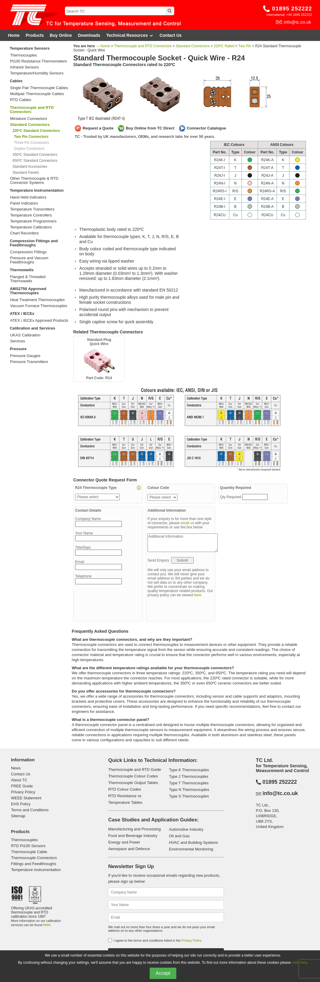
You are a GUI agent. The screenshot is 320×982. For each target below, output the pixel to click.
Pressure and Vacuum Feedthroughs (29, 260)
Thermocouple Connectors (34, 858)
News (16, 768)
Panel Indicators (24, 203)
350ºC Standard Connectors (35, 155)
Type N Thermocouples (189, 789)
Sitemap (18, 816)
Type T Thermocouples (188, 783)
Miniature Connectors (28, 119)
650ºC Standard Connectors (35, 160)
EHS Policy (21, 804)
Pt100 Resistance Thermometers (38, 61)
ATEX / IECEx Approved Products (39, 320)
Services (17, 341)
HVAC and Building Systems (193, 842)
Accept (163, 973)
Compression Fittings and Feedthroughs (34, 243)
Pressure (18, 349)
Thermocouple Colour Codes (133, 776)
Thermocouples (23, 55)
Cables (16, 81)
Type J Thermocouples (188, 776)
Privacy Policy (23, 792)
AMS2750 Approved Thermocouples (28, 290)
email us (187, 523)
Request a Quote (98, 128)
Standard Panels (26, 172)
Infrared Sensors (24, 67)
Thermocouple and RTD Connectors (32, 109)
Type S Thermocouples (189, 796)
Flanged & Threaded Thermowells (28, 279)
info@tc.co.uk (297, 22)
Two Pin (244, 46)
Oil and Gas (179, 836)
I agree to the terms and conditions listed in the (157, 940)
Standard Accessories (30, 166)
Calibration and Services (32, 328)
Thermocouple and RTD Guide (134, 769)
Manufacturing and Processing (134, 829)
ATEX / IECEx (22, 313)
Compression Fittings (28, 252)
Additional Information (183, 542)
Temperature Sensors (30, 48)
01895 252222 (292, 8)
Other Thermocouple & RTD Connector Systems (34, 180)
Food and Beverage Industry (132, 835)
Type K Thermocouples (189, 770)
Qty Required (231, 497)
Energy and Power (124, 842)
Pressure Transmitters (29, 362)
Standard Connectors (193, 46)
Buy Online (61, 35)
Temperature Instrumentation (37, 190)
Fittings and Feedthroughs (33, 863)
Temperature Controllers (31, 215)
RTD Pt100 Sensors (28, 846)
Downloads (89, 35)
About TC (19, 780)
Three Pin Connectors (31, 143)
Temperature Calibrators (31, 227)
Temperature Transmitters (32, 209)
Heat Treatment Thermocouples (37, 300)
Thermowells (22, 270)
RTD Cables (20, 100)
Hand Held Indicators (28, 197)
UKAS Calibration (25, 335)
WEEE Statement (26, 798)
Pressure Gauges (25, 356)
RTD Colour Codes (124, 789)
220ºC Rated (224, 46)
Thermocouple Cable (29, 852)
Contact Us (171, 35)
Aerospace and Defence (129, 849)
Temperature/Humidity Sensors (36, 73)
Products (35, 35)
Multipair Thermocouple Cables (37, 94)
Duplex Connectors (29, 149)
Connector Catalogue (206, 128)
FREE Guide (22, 786)
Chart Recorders (24, 233)
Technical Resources (130, 35)
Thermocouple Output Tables (133, 782)
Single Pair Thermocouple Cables (39, 88)
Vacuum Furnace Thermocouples (38, 306)
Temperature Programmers (33, 221)
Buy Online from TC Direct (150, 128)
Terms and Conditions (30, 810)
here (197, 595)
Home (14, 35)
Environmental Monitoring (191, 849)
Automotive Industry (186, 829)
